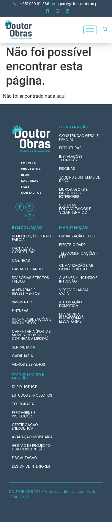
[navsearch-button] (105, 29)
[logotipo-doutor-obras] (31, 138)
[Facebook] (47, 11)
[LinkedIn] (67, 11)
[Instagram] (57, 11)
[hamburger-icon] (90, 30)
